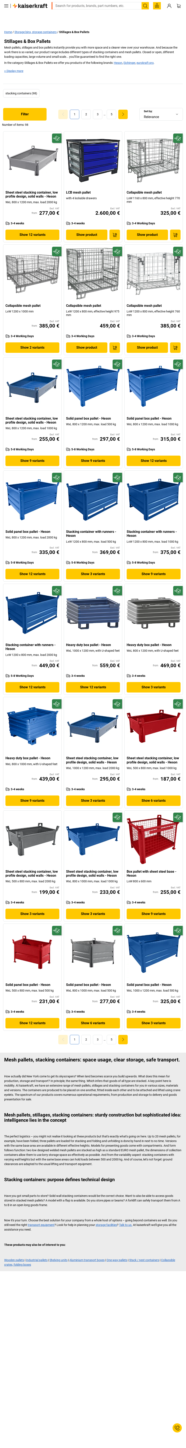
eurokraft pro (145, 53)
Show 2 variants (32, 338)
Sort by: (148, 102)
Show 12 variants (33, 225)
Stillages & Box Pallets (74, 22)
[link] (86, 105)
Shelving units (58, 1251)
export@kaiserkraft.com (149, 3)
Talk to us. (125, 1215)
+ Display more (13, 61)
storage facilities (106, 1215)
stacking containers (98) (21, 84)
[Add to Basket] (114, 225)
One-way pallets (117, 1251)
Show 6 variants (154, 791)
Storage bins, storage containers (35, 22)
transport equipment (41, 1215)
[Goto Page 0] (63, 105)
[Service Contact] (177, 1428)
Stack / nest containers (144, 1251)
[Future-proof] (56, 129)
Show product (86, 225)
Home (8, 22)
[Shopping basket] (179, 12)
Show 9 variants (32, 452)
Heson (118, 53)
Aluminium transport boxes (87, 1251)
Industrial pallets (37, 1251)
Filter (25, 105)
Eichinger (129, 53)
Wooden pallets (14, 1251)
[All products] (6, 12)
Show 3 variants (93, 565)
